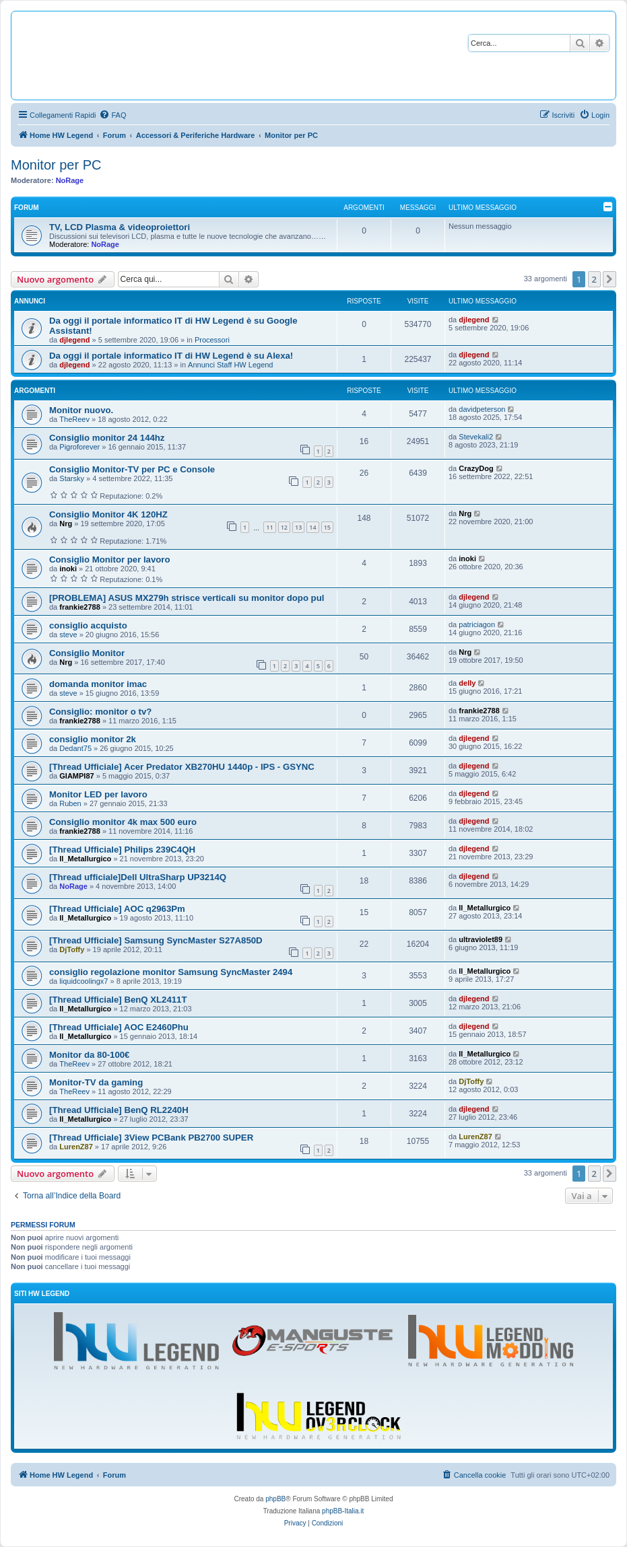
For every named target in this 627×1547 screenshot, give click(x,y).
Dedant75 (75, 748)
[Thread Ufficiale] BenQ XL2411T (118, 1000)
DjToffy (71, 949)
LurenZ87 (76, 1147)
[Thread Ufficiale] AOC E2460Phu (119, 1027)
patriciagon (477, 624)
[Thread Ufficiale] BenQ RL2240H (119, 1110)
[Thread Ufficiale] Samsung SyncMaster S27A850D (156, 940)
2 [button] (594, 279)
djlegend (74, 340)
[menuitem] (112, 115)
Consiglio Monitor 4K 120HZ (108, 514)
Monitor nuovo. (81, 410)
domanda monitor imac (98, 684)
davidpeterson (482, 409)
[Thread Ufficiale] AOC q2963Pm (117, 909)
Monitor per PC (56, 164)
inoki (68, 569)
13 (298, 527)
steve (68, 635)
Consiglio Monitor (87, 653)
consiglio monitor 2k (92, 739)
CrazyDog (476, 468)
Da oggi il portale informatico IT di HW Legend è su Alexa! (171, 356)
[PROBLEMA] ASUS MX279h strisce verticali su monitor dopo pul (186, 598)
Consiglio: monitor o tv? (100, 712)
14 (312, 527)
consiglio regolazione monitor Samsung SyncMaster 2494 (170, 972)
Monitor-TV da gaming (96, 1082)
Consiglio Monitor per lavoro (109, 559)
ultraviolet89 (480, 939)
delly (467, 683)
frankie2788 (79, 607)
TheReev (74, 419)
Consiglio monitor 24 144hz (106, 438)
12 (284, 527)
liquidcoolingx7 (83, 981)
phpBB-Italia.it (343, 1511)
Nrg (65, 523)
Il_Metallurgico (85, 859)
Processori (212, 340)
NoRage (70, 180)
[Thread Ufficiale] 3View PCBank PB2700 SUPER (151, 1137)
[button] (609, 279)
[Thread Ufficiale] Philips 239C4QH (122, 849)
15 (327, 527)
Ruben (70, 803)
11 (269, 527)
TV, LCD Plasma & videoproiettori (119, 227)
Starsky (71, 478)
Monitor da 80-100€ (89, 1055)
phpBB (275, 1499)
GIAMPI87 (76, 776)
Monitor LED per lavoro (98, 794)
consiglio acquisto (88, 625)
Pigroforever (79, 447)
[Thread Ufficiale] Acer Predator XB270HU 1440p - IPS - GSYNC (182, 767)
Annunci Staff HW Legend (230, 365)
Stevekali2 (476, 437)
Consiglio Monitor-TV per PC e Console (132, 469)
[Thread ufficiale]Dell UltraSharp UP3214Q (137, 877)
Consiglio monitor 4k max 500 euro (123, 822)
